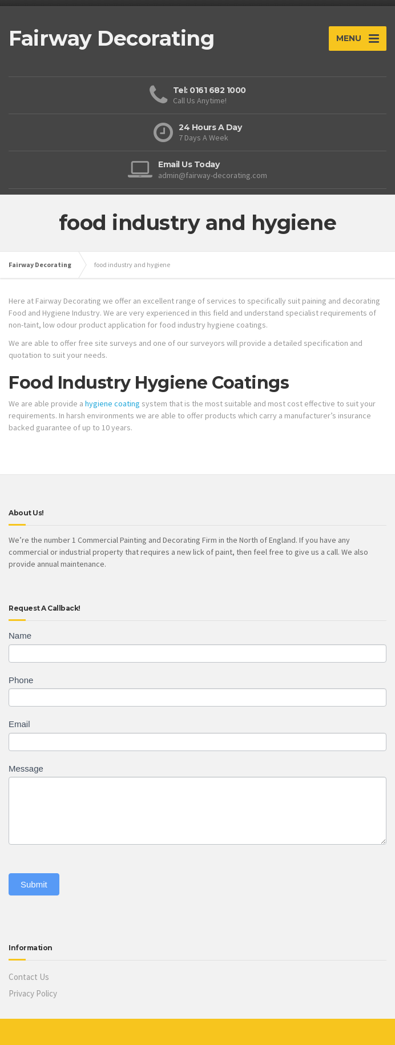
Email (19, 724)
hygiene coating (112, 403)
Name (20, 635)
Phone (21, 680)
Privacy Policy (33, 993)
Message (26, 768)
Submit (34, 884)
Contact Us (29, 976)
